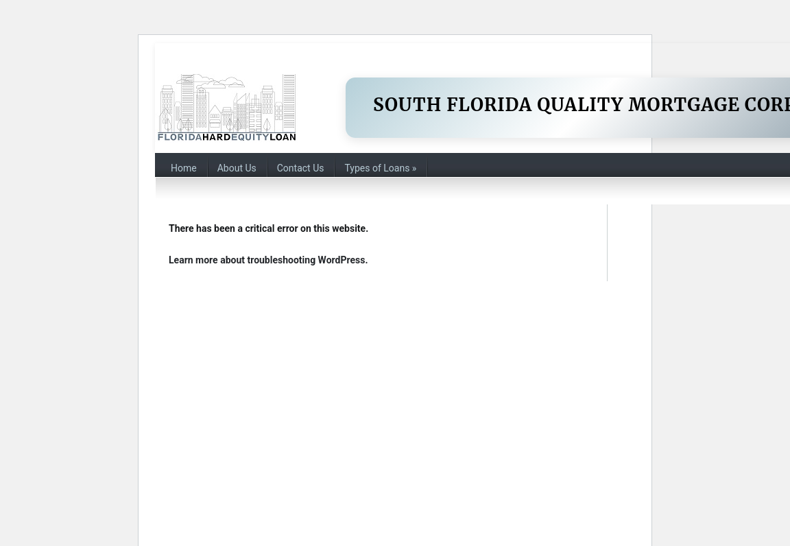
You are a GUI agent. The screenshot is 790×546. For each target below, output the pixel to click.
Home (184, 168)
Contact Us (300, 168)
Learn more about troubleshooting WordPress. (268, 259)
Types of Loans (380, 168)
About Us (236, 168)
